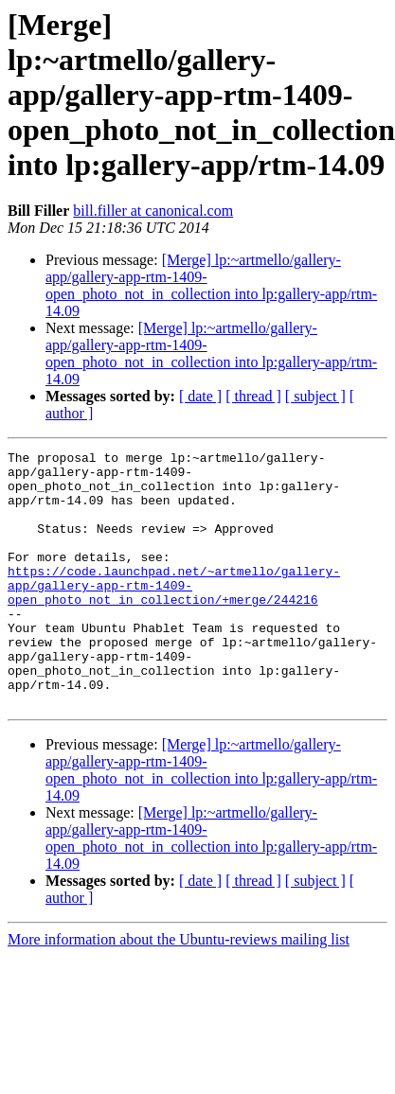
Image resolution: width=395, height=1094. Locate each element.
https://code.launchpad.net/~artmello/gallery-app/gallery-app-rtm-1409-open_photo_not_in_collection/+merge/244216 (174, 613)
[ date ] (200, 396)
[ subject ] (315, 396)
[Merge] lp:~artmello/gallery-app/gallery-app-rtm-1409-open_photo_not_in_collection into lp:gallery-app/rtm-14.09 (211, 285)
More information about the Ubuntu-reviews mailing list (179, 990)
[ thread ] (253, 396)
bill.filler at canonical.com (153, 211)
